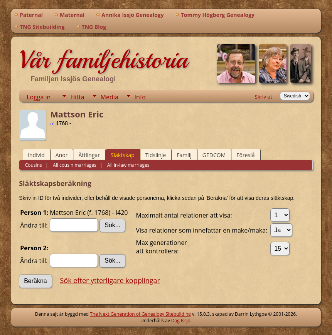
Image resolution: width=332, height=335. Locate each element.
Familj (184, 155)
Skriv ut (263, 96)
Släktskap (123, 155)
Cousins (33, 165)
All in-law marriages (128, 165)
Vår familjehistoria (103, 59)
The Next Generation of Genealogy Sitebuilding (140, 314)
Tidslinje (155, 155)
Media (109, 97)
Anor (62, 155)
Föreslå (245, 155)
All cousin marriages (74, 165)
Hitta (77, 97)
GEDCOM (214, 155)
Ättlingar (89, 155)
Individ (36, 155)
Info (140, 97)
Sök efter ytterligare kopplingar (110, 280)
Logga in (39, 97)
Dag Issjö (180, 320)
